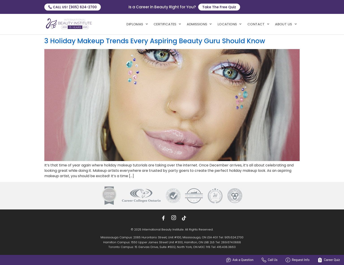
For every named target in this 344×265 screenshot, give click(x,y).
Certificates (167, 24)
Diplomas (137, 24)
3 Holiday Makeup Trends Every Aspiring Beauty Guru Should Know (154, 41)
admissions (199, 24)
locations (230, 24)
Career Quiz (329, 260)
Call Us (269, 260)
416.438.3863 (226, 247)
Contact (258, 24)
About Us (286, 24)
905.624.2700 (233, 237)
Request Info (298, 260)
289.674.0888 (231, 242)
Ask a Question (240, 260)
